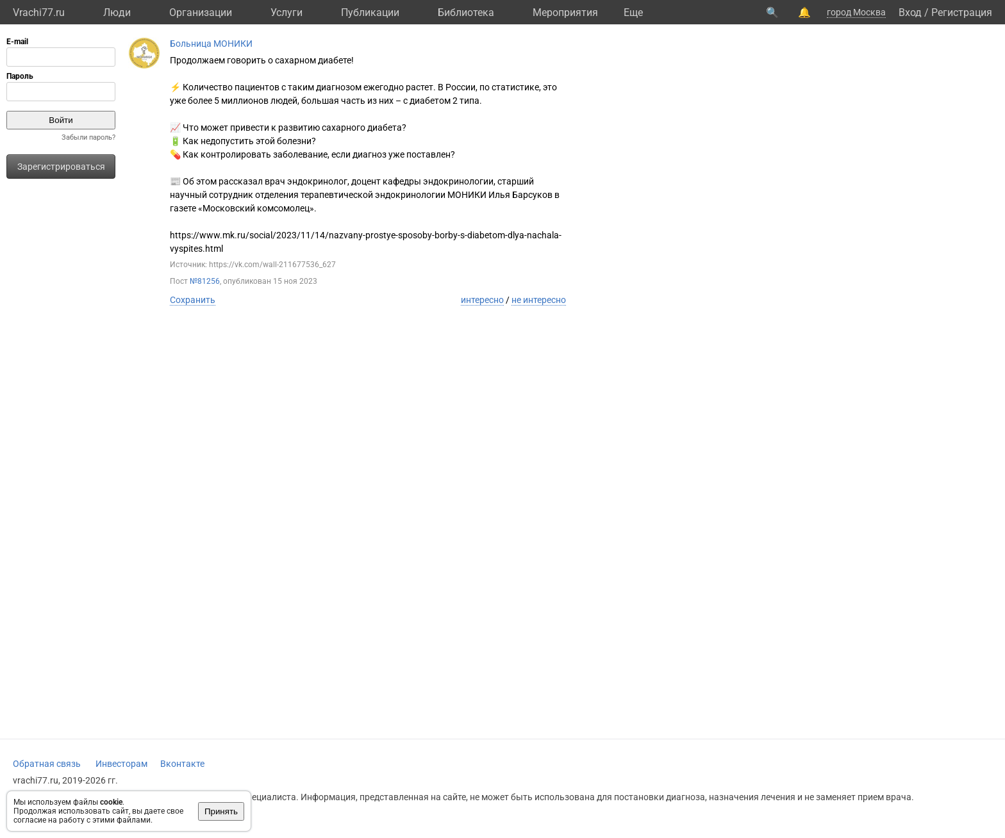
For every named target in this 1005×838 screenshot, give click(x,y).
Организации (200, 12)
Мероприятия (565, 12)
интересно (482, 300)
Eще (633, 12)
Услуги (286, 12)
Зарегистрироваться (61, 166)
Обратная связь (47, 764)
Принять (221, 811)
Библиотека (466, 12)
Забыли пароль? (88, 137)
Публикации (370, 12)
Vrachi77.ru (39, 12)
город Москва (856, 12)
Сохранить (192, 300)
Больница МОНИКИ (211, 43)
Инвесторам (121, 764)
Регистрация (961, 12)
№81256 (205, 281)
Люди (117, 12)
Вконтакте (182, 764)
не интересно (538, 300)
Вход (910, 12)
